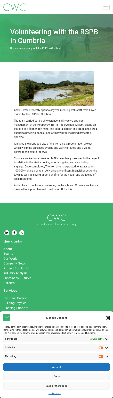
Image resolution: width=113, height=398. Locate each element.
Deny (57, 376)
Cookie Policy (55, 393)
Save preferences (56, 385)
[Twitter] (21, 232)
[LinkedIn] (6, 232)
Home (13, 48)
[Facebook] (14, 232)
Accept (56, 367)
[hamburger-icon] (106, 7)
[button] (108, 318)
